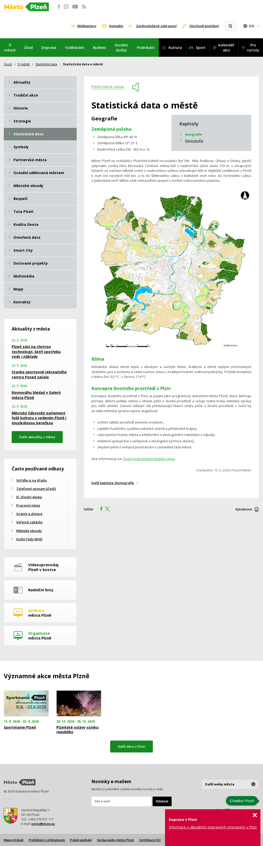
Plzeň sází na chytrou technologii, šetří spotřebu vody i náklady (36, 351)
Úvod (8, 64)
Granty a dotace (29, 513)
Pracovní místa (28, 505)
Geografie (193, 134)
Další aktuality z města (37, 437)
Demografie (194, 140)
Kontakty (116, 26)
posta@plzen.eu (43, 824)
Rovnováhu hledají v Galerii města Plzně (36, 395)
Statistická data (46, 64)
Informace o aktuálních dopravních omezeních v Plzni (213, 827)
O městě (9, 47)
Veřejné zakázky (29, 522)
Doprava (48, 47)
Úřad (28, 47)
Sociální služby (121, 47)
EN (251, 26)
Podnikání (145, 47)
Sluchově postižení (204, 26)
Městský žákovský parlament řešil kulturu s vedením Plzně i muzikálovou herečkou (39, 418)
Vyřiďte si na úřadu (31, 480)
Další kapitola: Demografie (112, 483)
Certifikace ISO (150, 840)
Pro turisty (253, 47)
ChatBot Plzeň (242, 801)
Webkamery (86, 26)
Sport (201, 47)
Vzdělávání (74, 47)
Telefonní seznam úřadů (36, 488)
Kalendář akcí (226, 47)
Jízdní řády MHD (29, 539)
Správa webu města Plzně (115, 840)
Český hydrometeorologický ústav (149, 458)
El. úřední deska (29, 497)
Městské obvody (29, 530)
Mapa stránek (14, 840)
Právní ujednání (81, 840)
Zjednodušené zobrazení (156, 26)
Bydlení (99, 47)
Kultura (175, 47)
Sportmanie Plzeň (20, 727)
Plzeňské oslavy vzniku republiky (77, 729)
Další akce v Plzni (131, 746)
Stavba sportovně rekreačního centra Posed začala (39, 374)
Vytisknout (243, 509)
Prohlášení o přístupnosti (47, 840)
